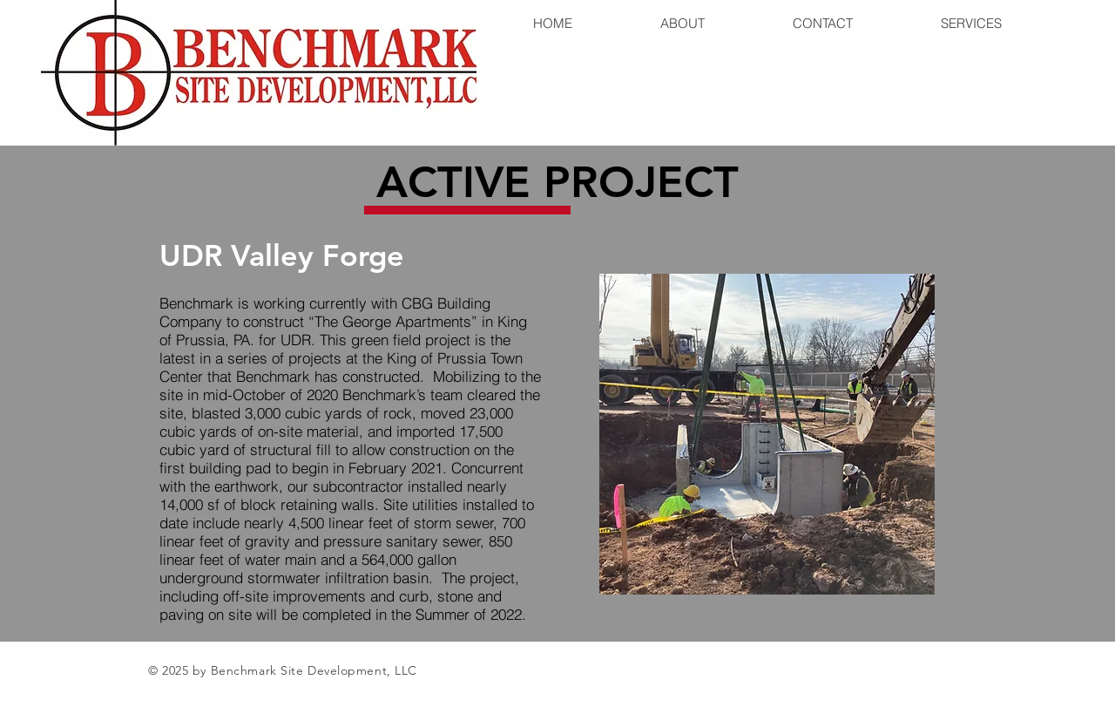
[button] (767, 434)
